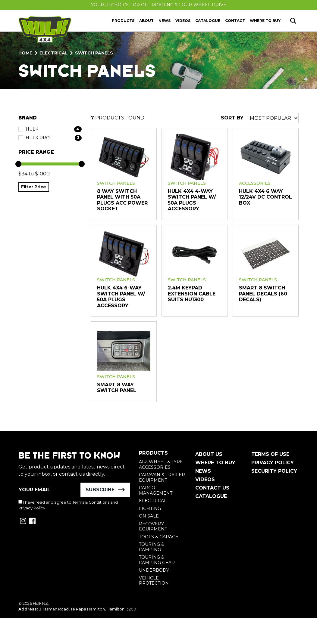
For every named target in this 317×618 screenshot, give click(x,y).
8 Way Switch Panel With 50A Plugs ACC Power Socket (122, 200)
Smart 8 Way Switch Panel (116, 388)
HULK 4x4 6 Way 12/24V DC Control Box (265, 197)
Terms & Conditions (90, 502)
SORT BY (232, 118)
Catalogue (207, 20)
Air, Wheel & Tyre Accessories (161, 464)
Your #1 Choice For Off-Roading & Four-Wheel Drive (158, 5)
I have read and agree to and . (68, 505)
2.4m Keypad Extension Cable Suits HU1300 (191, 293)
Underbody (154, 570)
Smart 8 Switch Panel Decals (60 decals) (263, 293)
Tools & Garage (158, 536)
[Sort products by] (272, 118)
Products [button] (123, 20)
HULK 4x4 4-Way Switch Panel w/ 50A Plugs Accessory (192, 200)
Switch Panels (116, 183)
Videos (182, 20)
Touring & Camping (151, 547)
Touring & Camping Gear (157, 560)
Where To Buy (215, 462)
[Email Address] (48, 490)
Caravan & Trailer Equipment (162, 477)
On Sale (149, 516)
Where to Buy (265, 20)
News (164, 20)
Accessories (255, 183)
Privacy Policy (31, 508)
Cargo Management (155, 490)
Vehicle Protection (154, 580)
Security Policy (274, 471)
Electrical (153, 500)
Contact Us (212, 488)
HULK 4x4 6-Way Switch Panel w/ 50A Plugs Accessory (121, 296)
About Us (208, 454)
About (146, 20)
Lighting (150, 508)
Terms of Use (270, 454)
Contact (235, 20)
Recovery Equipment (153, 526)
